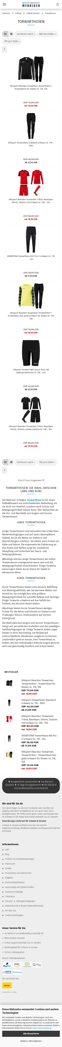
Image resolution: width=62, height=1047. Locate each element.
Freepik (14, 992)
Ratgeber (9, 878)
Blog (7, 854)
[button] (5, 34)
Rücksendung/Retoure (15, 882)
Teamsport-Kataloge (14, 892)
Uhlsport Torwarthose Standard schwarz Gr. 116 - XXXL (31, 144)
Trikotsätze (10, 896)
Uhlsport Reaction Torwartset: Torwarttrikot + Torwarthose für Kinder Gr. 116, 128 (31, 87)
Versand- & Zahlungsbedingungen (20, 901)
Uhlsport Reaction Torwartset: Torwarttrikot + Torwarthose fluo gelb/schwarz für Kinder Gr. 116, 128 (31, 316)
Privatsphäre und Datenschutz (18, 873)
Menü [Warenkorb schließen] (4, 4)
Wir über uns (10, 910)
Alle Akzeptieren (31, 1033)
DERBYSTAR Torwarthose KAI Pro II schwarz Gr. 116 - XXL (31, 257)
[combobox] (26, 34)
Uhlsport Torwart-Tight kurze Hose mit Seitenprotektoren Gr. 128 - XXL (31, 371)
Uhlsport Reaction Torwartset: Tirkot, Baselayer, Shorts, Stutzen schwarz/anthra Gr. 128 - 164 (31, 428)
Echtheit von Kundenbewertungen (19, 859)
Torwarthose (34, 500)
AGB (7, 849)
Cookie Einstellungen (14, 915)
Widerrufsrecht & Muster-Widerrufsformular (24, 906)
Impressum (10, 864)
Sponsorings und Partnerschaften (19, 887)
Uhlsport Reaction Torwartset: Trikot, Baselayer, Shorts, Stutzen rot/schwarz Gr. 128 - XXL (31, 201)
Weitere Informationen (31, 1041)
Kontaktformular (9, 814)
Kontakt (8, 868)
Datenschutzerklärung (41, 1028)
